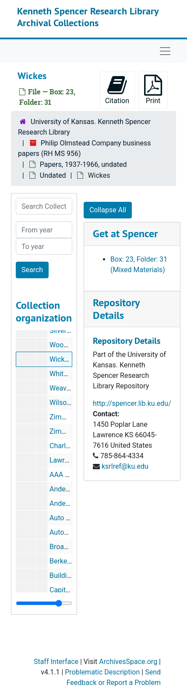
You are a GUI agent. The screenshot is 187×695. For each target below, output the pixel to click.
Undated (53, 175)
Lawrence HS (70, 460)
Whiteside (64, 374)
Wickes (60, 359)
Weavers (62, 388)
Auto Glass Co (71, 518)
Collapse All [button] (107, 210)
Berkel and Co (70, 561)
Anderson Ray (70, 503)
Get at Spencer (125, 233)
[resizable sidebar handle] (44, 603)
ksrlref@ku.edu (125, 466)
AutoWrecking (71, 532)
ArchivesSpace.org (128, 661)
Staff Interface (56, 661)
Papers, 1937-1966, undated (83, 164)
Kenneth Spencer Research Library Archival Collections (88, 16)
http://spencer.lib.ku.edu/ (132, 403)
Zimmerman (68, 431)
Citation (117, 90)
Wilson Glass (69, 402)
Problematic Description (102, 672)
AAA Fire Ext (68, 474)
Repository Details (116, 309)
